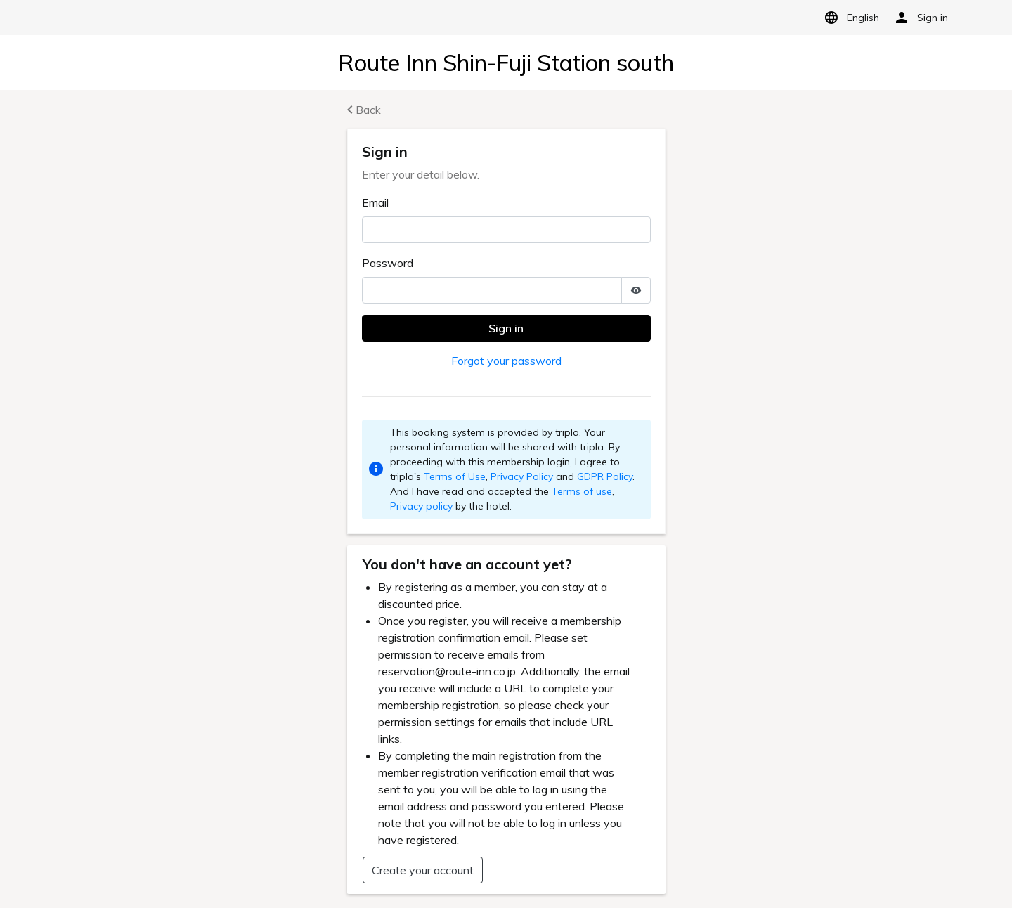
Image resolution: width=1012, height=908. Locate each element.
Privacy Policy (522, 476)
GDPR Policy (604, 476)
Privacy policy (421, 506)
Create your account (423, 870)
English (849, 18)
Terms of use (582, 491)
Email (375, 202)
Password (387, 263)
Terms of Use (455, 476)
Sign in (506, 328)
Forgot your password (506, 361)
